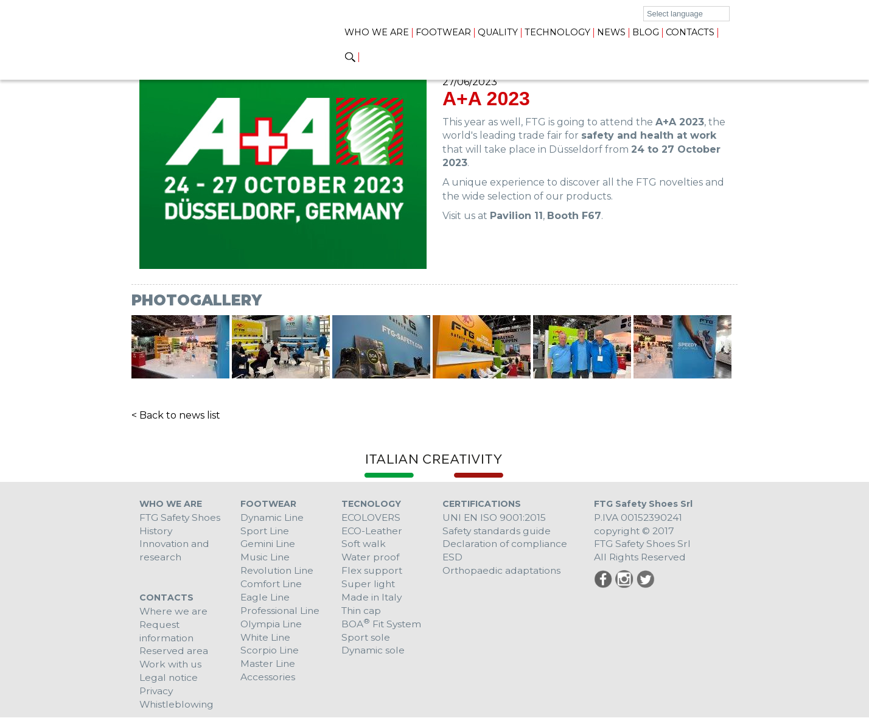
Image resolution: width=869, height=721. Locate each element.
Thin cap (362, 612)
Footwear (443, 32)
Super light (369, 585)
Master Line (268, 666)
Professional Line (281, 612)
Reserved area (174, 653)
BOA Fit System (382, 626)
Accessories (267, 680)
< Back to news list (175, 415)
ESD (452, 557)
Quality (498, 32)
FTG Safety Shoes (182, 517)
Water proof (371, 557)
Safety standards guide (498, 531)
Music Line (265, 557)
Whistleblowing (177, 708)
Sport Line (265, 531)
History (156, 531)
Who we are (376, 32)
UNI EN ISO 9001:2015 (495, 517)
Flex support (372, 571)
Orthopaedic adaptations (503, 571)
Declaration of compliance (506, 544)
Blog (645, 32)
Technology (557, 32)
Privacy (157, 694)
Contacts (690, 32)
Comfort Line (272, 585)
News (611, 32)
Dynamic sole (373, 653)
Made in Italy (372, 599)
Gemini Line (268, 544)
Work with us (171, 666)
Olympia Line (272, 626)
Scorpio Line (269, 653)
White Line (266, 640)
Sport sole (366, 640)
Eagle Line (265, 599)
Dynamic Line (272, 517)
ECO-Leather (373, 531)
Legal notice (169, 680)
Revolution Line (278, 571)
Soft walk (364, 544)
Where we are (174, 612)
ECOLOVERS (372, 517)
